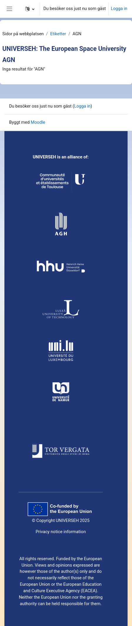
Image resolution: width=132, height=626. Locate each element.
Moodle (38, 122)
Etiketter (58, 33)
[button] (30, 9)
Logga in (119, 8)
